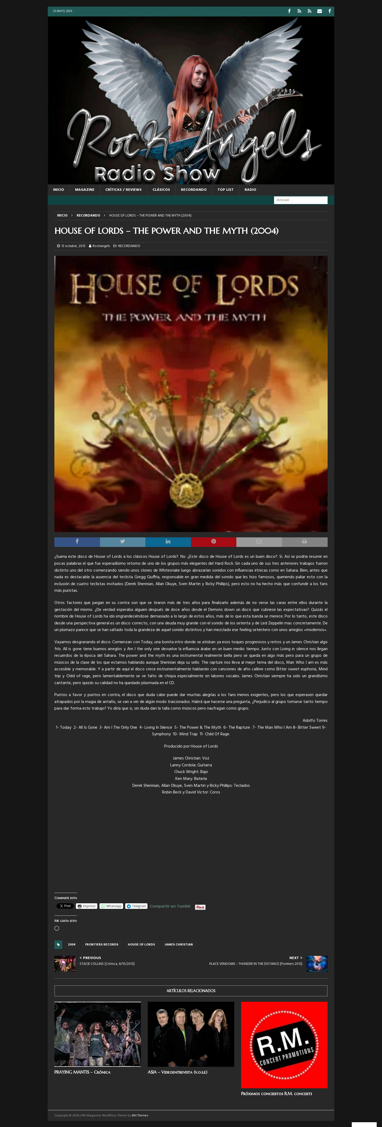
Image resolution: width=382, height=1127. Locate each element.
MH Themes (140, 1115)
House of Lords (141, 944)
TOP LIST (226, 189)
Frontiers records (101, 944)
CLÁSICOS (161, 189)
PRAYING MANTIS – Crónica (82, 1071)
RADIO (250, 189)
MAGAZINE (84, 189)
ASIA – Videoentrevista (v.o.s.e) (177, 1071)
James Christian (178, 944)
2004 (72, 944)
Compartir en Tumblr (170, 905)
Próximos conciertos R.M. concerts (276, 1093)
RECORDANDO (194, 189)
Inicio (58, 189)
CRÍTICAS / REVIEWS (123, 189)
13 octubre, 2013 (73, 245)
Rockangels (101, 245)
